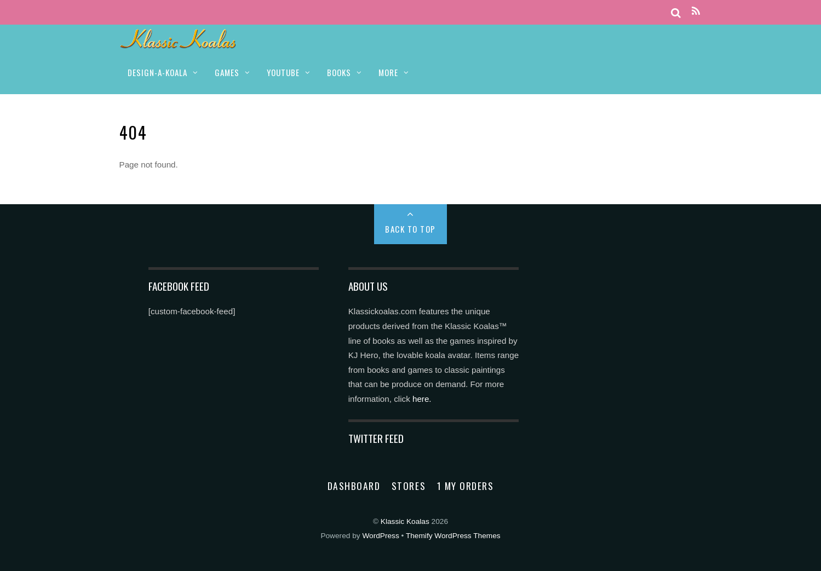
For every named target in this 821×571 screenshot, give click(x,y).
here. (422, 398)
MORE (388, 72)
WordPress (380, 536)
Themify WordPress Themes (453, 536)
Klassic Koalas (405, 521)
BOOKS (339, 72)
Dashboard (354, 485)
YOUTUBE (283, 72)
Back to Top (410, 229)
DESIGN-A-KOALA (157, 72)
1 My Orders (465, 485)
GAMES (227, 72)
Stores (409, 485)
